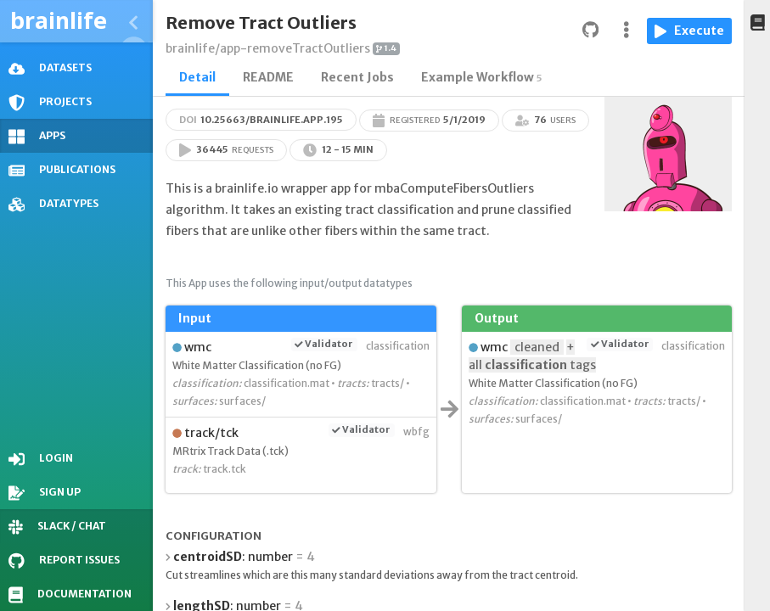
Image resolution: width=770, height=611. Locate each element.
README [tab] (268, 77)
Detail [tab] (197, 77)
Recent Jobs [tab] (357, 77)
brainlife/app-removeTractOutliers (268, 48)
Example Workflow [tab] (481, 77)
